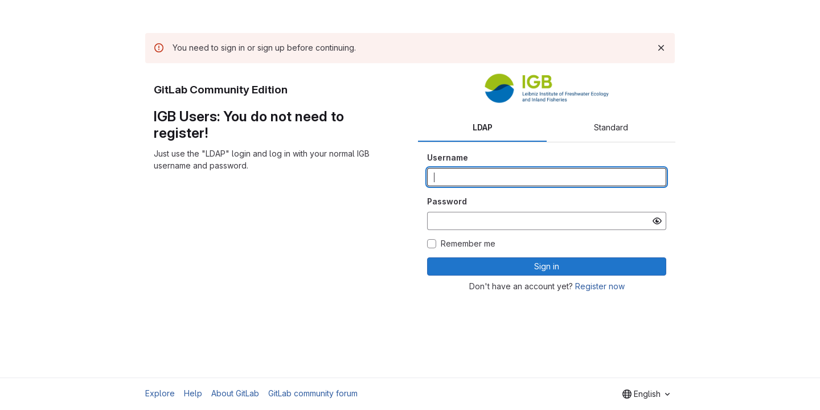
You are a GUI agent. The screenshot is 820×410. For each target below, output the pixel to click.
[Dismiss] (661, 48)
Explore (160, 393)
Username (447, 157)
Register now (600, 286)
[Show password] (657, 221)
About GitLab (235, 393)
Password (447, 201)
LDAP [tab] (483, 127)
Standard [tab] (611, 127)
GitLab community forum (313, 393)
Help (193, 393)
